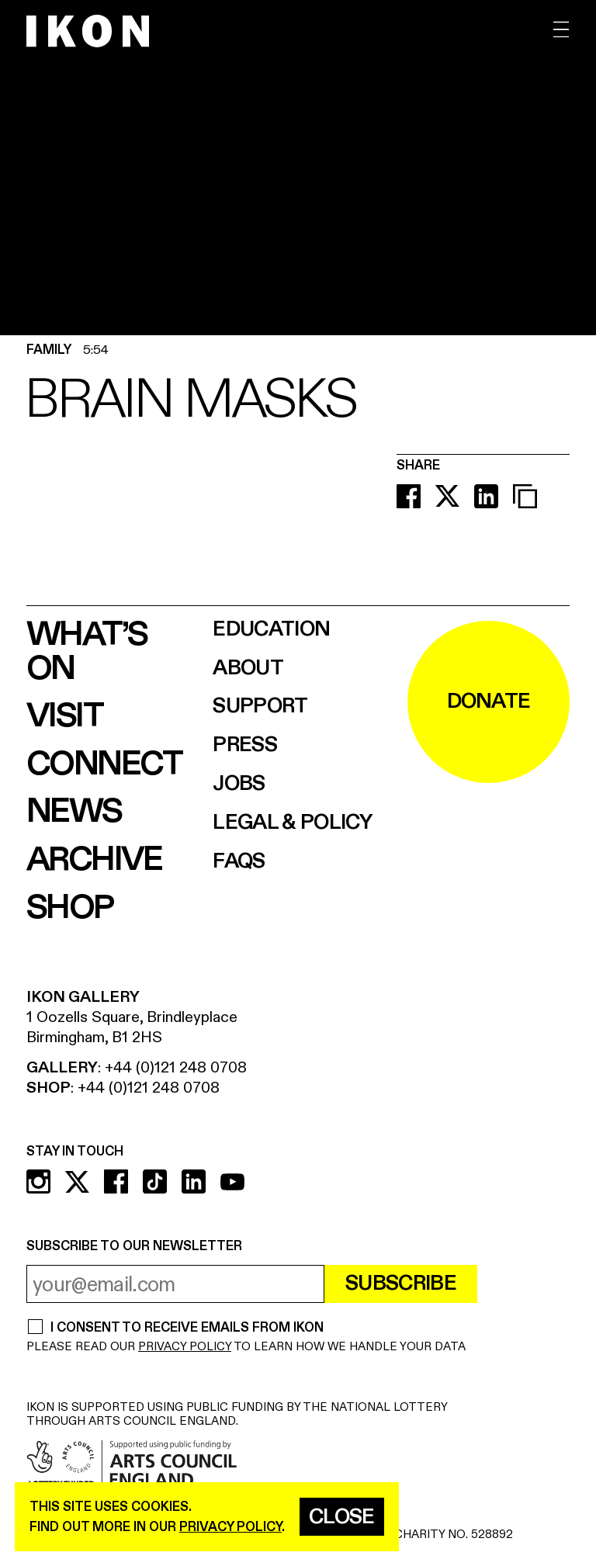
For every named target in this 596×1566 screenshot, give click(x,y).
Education (271, 630)
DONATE (489, 701)
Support (260, 706)
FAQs (239, 862)
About (248, 668)
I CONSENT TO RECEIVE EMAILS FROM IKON (187, 1328)
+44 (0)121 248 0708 (176, 1067)
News (74, 812)
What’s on (86, 652)
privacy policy (230, 1527)
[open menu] (561, 30)
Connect (104, 764)
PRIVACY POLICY (184, 1346)
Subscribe (400, 1283)
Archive (94, 860)
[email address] (175, 1284)
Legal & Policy (292, 823)
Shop (69, 908)
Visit (64, 716)
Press (245, 745)
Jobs (239, 784)
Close (342, 1517)
